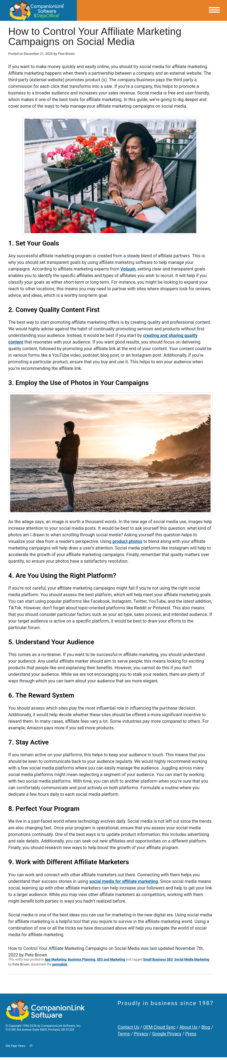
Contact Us (128, 1027)
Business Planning (81, 959)
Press (190, 1033)
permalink (59, 964)
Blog (205, 1027)
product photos (127, 541)
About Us (188, 1027)
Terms (124, 1033)
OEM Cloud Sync (159, 1027)
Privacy (141, 1033)
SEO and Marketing (111, 959)
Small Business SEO (158, 959)
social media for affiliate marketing (123, 881)
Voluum (128, 269)
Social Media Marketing (191, 959)
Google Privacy (166, 1033)
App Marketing (55, 959)
